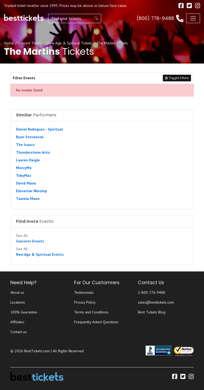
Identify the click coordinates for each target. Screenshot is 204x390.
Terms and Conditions (91, 312)
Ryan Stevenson (30, 137)
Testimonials (84, 292)
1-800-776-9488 (151, 292)
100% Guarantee (23, 312)
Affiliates (17, 322)
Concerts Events (30, 241)
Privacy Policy (85, 302)
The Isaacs (25, 144)
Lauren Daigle (28, 160)
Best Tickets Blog (151, 312)
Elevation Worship (31, 190)
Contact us (18, 331)
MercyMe (24, 167)
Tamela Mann (28, 198)
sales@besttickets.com (156, 302)
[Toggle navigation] (193, 18)
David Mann (26, 183)
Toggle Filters (177, 78)
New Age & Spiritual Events (40, 254)
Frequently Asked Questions (96, 322)
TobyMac (23, 175)
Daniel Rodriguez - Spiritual (39, 129)
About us (17, 292)
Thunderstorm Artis (33, 152)
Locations (17, 302)
